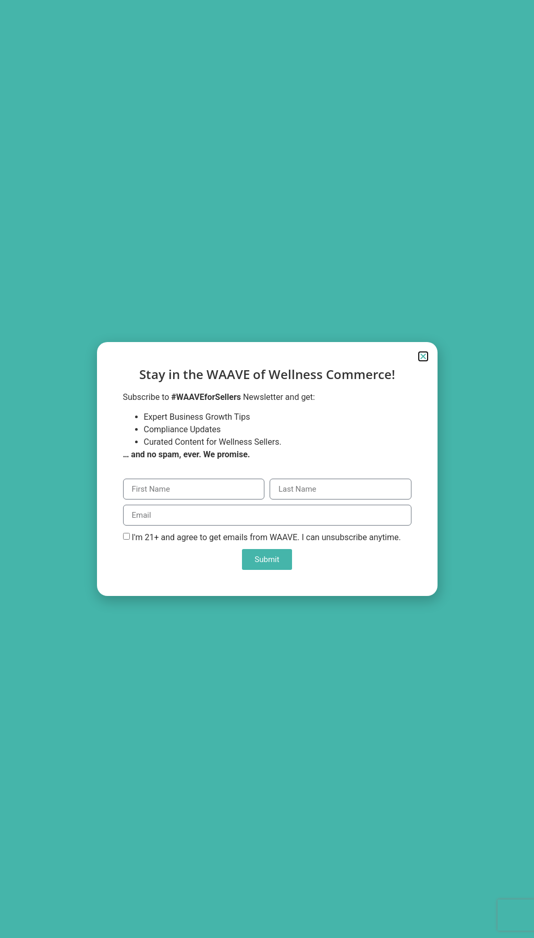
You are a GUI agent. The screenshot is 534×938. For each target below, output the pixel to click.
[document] (267, 469)
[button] (423, 356)
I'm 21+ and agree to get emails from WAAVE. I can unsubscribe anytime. (265, 537)
